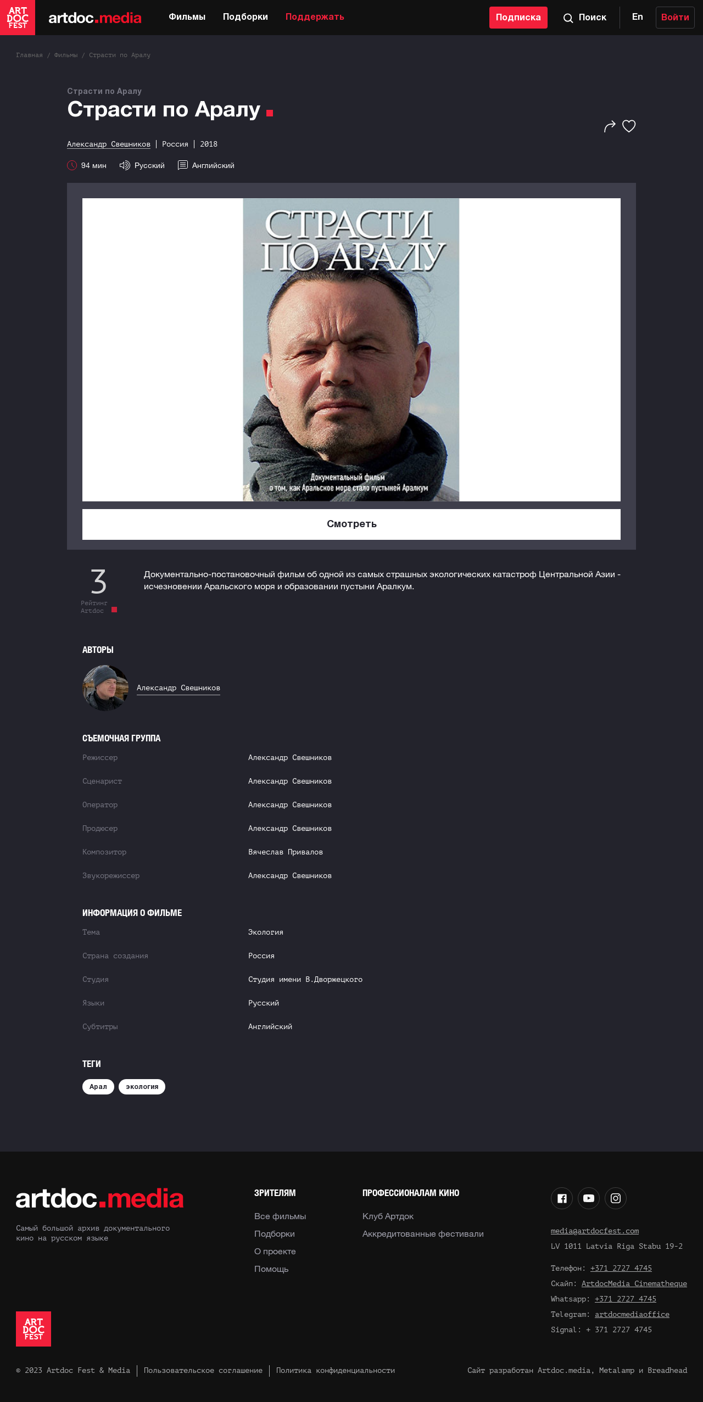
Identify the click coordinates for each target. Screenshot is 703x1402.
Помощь (271, 1268)
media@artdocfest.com (595, 1231)
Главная (29, 55)
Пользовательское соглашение (203, 1370)
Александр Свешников (178, 688)
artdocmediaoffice (632, 1314)
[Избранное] (629, 126)
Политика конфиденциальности (335, 1370)
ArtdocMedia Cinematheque (634, 1284)
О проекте (275, 1251)
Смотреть (352, 524)
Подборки (245, 17)
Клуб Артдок (388, 1215)
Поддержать (315, 17)
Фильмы (187, 17)
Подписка (518, 18)
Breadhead (667, 1370)
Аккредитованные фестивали (423, 1233)
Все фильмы (280, 1215)
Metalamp (616, 1370)
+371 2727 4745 (621, 1268)
